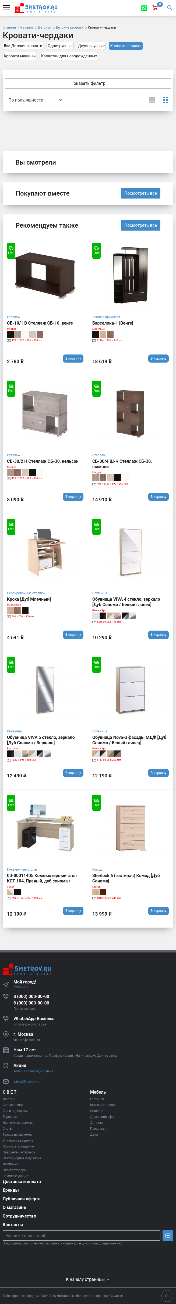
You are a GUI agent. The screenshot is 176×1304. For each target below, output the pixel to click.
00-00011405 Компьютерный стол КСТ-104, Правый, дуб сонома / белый (42, 881)
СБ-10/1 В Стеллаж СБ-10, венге (40, 323)
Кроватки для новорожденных (69, 56)
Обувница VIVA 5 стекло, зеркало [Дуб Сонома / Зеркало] (41, 740)
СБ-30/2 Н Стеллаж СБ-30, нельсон (43, 461)
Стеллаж (13, 317)
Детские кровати (23, 46)
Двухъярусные (91, 46)
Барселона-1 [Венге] (112, 323)
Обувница (99, 593)
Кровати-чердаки (126, 46)
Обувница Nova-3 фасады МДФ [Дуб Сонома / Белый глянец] (129, 740)
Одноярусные (60, 46)
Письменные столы (22, 869)
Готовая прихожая (106, 317)
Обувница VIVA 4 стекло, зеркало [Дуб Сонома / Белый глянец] (126, 602)
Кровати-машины (20, 56)
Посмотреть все (140, 193)
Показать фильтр (88, 83)
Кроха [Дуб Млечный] (29, 599)
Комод (97, 869)
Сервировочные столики (26, 593)
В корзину (73, 358)
